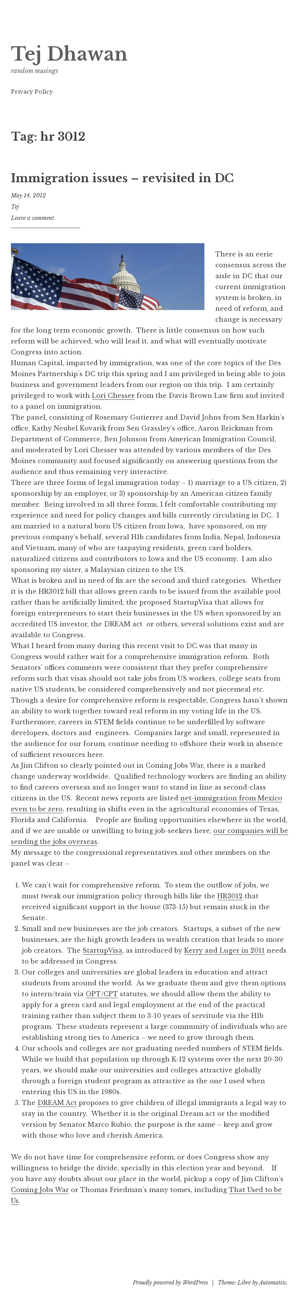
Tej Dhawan (69, 54)
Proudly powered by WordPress (170, 1282)
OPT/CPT (102, 994)
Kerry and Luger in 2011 (224, 950)
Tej (15, 206)
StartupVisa (102, 950)
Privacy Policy (32, 91)
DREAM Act (57, 1103)
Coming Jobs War (40, 1190)
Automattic (273, 1282)
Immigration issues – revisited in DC (122, 178)
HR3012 (230, 896)
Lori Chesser (113, 395)
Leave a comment (32, 217)
